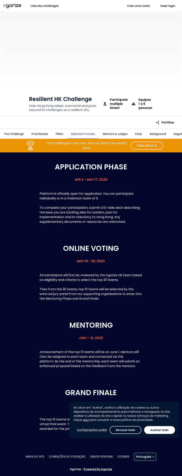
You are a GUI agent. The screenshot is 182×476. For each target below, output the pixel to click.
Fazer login (167, 6)
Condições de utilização (67, 456)
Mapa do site (35, 456)
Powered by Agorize (98, 469)
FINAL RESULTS (147, 144)
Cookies (123, 456)
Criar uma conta (138, 6)
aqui (86, 420)
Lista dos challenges (45, 6)
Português (145, 457)
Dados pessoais (101, 456)
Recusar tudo (125, 430)
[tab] (14, 134)
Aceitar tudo (159, 430)
